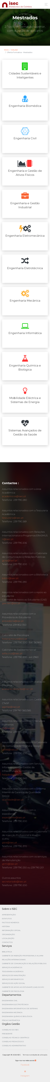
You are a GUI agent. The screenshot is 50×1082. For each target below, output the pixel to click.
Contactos (7, 942)
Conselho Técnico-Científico (15, 1038)
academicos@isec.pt (14, 496)
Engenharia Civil (25, 138)
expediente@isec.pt (13, 817)
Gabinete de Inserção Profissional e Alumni (22, 956)
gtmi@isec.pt (10, 864)
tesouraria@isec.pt (12, 517)
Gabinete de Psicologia (13, 991)
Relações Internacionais (13, 960)
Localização (8, 938)
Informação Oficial (11, 930)
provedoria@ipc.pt (13, 621)
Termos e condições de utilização (35, 1055)
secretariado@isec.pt (14, 881)
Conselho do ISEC (10, 1030)
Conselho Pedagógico (13, 1041)
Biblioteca (7, 952)
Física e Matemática (11, 1020)
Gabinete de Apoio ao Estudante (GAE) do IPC (23, 987)
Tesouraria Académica (12, 971)
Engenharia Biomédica (25, 106)
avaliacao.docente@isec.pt (17, 689)
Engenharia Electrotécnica (15, 1004)
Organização (8, 934)
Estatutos (7, 919)
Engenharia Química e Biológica (17, 1016)
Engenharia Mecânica (25, 300)
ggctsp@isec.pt (11, 707)
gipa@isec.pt (9, 842)
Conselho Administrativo (14, 1046)
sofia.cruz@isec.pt (12, 653)
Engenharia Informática (25, 333)
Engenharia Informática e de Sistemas (20, 1008)
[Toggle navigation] (45, 4)
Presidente (7, 1034)
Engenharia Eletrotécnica (25, 268)
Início (6, 50)
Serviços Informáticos (12, 979)
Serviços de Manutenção (14, 975)
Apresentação (9, 915)
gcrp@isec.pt (9, 560)
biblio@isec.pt (10, 578)
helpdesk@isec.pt (12, 774)
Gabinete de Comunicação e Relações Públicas (24, 963)
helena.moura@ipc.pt (14, 638)
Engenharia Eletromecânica (25, 235)
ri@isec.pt (7, 539)
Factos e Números (10, 922)
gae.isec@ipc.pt (11, 603)
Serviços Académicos (12, 967)
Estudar (14, 50)
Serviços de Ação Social (13, 983)
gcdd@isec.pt (10, 749)
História (6, 926)
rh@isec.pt (8, 728)
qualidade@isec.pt (13, 799)
